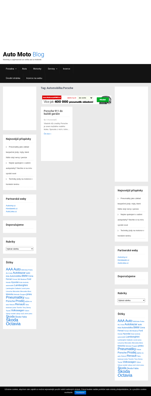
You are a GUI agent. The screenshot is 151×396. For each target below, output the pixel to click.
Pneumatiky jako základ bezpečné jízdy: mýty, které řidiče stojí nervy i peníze (17, 152)
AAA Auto (13, 269)
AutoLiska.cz (11, 211)
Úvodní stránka (13, 78)
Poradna (10, 68)
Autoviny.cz (11, 205)
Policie (27, 298)
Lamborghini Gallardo (13, 288)
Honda (8, 282)
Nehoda (16, 294)
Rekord (11, 304)
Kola (20, 282)
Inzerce (66, 68)
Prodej (19, 301)
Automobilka (15, 276)
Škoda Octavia (13, 321)
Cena (30, 276)
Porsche (10, 301)
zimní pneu (28, 313)
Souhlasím (80, 393)
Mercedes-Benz (25, 291)
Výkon (27, 311)
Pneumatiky (15, 297)
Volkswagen (17, 310)
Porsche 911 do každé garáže (53, 112)
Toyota (8, 311)
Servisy (51, 68)
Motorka (9, 294)
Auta (24, 68)
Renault (20, 304)
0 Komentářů (51, 120)
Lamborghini (21, 285)
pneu (29, 294)
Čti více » (47, 134)
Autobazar (19, 272)
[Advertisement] (95, 27)
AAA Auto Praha (26, 270)
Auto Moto (23, 54)
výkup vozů (20, 313)
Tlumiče (19, 307)
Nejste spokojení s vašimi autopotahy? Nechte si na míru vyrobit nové (19, 168)
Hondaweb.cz (12, 208)
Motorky (37, 68)
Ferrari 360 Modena (19, 279)
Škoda (10, 316)
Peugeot (23, 294)
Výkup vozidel (11, 313)
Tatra (27, 304)
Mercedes (16, 291)
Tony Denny (27, 307)
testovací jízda (11, 307)
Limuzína (9, 291)
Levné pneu (26, 288)
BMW (25, 276)
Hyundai (15, 282)
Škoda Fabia (21, 317)
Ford (29, 279)
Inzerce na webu (34, 78)
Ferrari (9, 279)
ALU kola (9, 273)
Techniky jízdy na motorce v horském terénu (19, 181)
